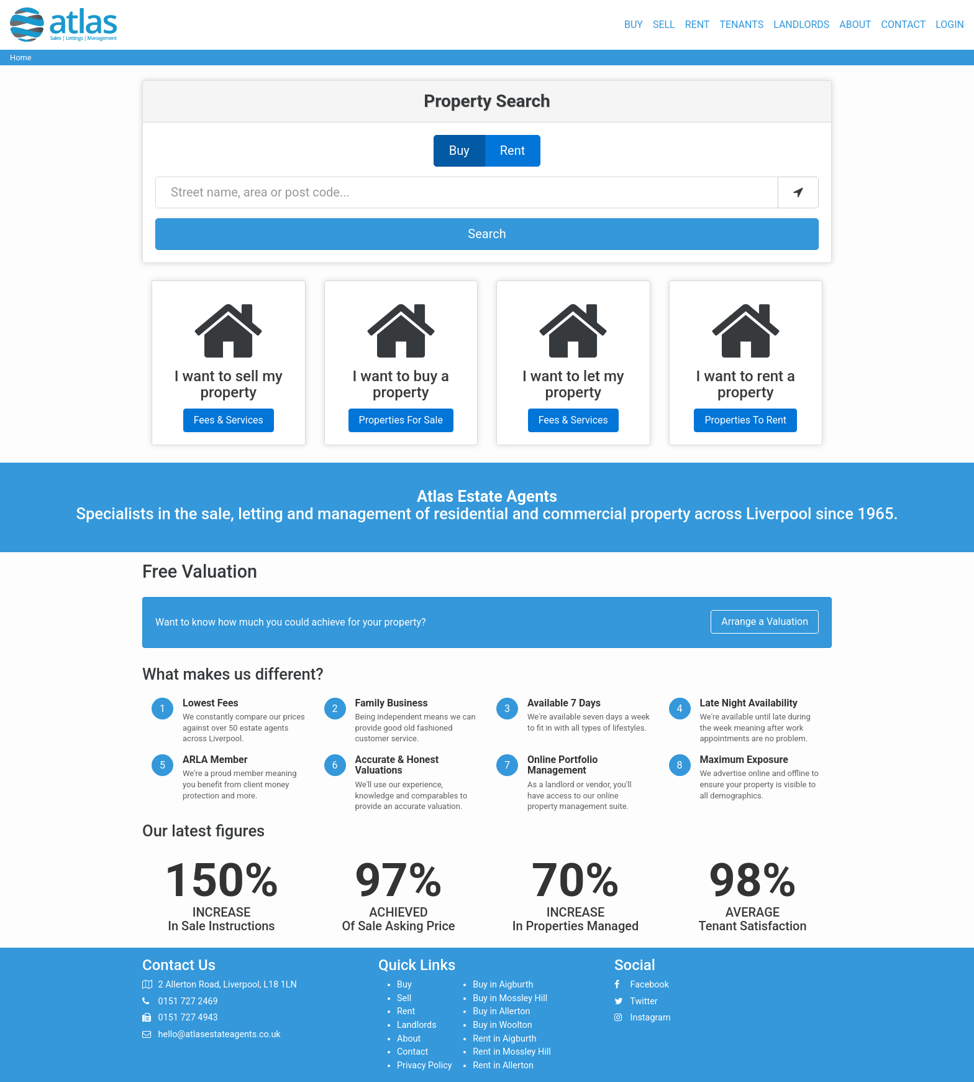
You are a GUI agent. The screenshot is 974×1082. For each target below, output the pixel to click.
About (855, 24)
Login (949, 24)
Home (20, 57)
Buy (633, 24)
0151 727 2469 (188, 1001)
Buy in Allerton (501, 1011)
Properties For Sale (401, 420)
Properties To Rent (745, 420)
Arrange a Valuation (764, 621)
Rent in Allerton (503, 1065)
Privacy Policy (424, 1065)
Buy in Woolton (502, 1025)
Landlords (801, 24)
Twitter (643, 1001)
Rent (697, 24)
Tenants (741, 24)
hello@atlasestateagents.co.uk (219, 1034)
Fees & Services (228, 420)
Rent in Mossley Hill (512, 1052)
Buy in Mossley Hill (510, 998)
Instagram (650, 1017)
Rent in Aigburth (505, 1038)
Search (487, 233)
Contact (903, 24)
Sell (664, 24)
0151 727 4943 (188, 1017)
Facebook (650, 984)
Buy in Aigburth (503, 984)
